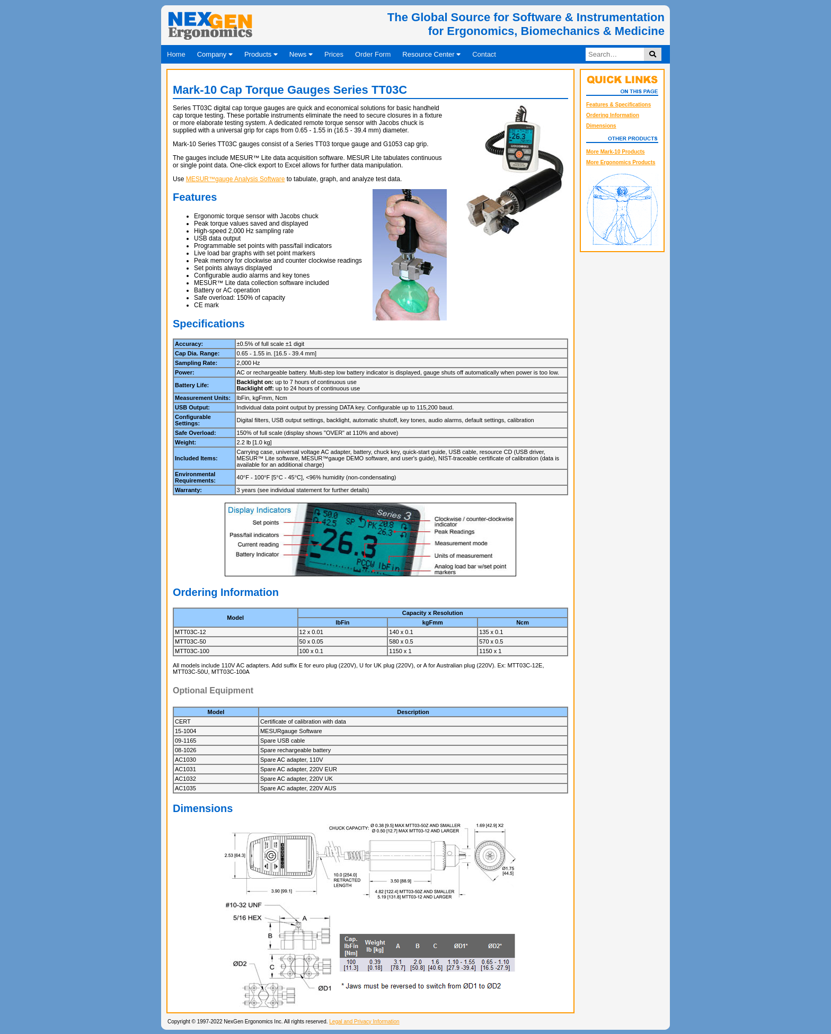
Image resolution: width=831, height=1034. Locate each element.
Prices (333, 54)
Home (176, 54)
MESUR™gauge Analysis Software (235, 179)
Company (215, 54)
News (301, 54)
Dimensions (601, 126)
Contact (484, 54)
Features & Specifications (618, 105)
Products (261, 54)
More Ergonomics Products (621, 162)
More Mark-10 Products (615, 152)
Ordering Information (612, 115)
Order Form (373, 54)
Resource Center (431, 54)
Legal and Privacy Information (364, 1021)
